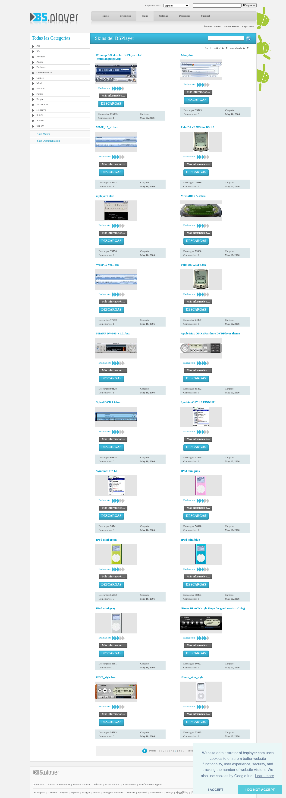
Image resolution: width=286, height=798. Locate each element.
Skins (145, 15)
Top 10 (40, 125)
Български (39, 792)
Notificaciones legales (150, 784)
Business (41, 67)
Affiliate (97, 784)
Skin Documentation (48, 140)
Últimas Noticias (81, 784)
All (38, 45)
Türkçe (169, 792)
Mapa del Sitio (112, 784)
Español (75, 792)
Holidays (41, 109)
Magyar (86, 792)
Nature (40, 93)
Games (40, 77)
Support (205, 15)
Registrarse (248, 26)
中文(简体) (182, 792)
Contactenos (129, 784)
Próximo (192, 750)
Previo (152, 750)
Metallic (41, 88)
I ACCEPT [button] (215, 790)
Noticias (163, 15)
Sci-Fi (40, 115)
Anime (40, 61)
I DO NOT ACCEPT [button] (260, 790)
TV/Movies (42, 104)
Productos (125, 15)
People (40, 99)
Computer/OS (44, 72)
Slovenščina (156, 792)
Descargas (184, 15)
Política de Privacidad (58, 784)
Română (130, 792)
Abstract (41, 56)
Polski (96, 792)
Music (40, 83)
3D (38, 51)
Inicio (106, 15)
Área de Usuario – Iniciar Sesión (221, 26)
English (64, 792)
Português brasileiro (113, 792)
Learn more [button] (264, 776)
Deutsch (52, 792)
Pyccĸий (142, 792)
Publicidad (39, 784)
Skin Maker (43, 134)
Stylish (40, 120)
